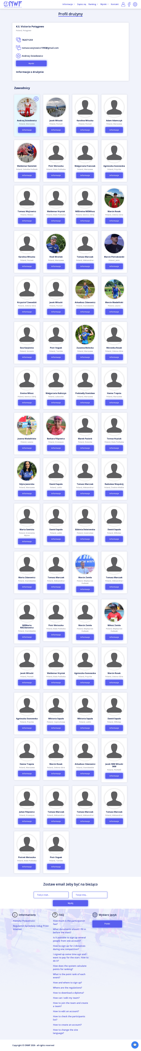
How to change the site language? (65, 1031)
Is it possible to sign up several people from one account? (69, 939)
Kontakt (115, 4)
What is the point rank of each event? (69, 976)
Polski (107, 923)
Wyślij (70, 903)
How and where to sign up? (67, 982)
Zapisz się (81, 4)
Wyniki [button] (103, 4)
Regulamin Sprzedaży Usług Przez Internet (31, 927)
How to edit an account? (66, 1011)
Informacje (27, 130)
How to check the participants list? (69, 1018)
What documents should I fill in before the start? (69, 931)
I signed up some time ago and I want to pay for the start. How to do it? (71, 957)
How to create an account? (67, 1024)
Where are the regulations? (67, 987)
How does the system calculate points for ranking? (69, 967)
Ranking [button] (93, 4)
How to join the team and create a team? (70, 1004)
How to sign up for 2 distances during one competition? (69, 947)
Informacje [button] (68, 4)
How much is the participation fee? (69, 922)
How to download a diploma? (68, 992)
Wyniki (31, 63)
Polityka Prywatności (24, 920)
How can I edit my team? (66, 997)
